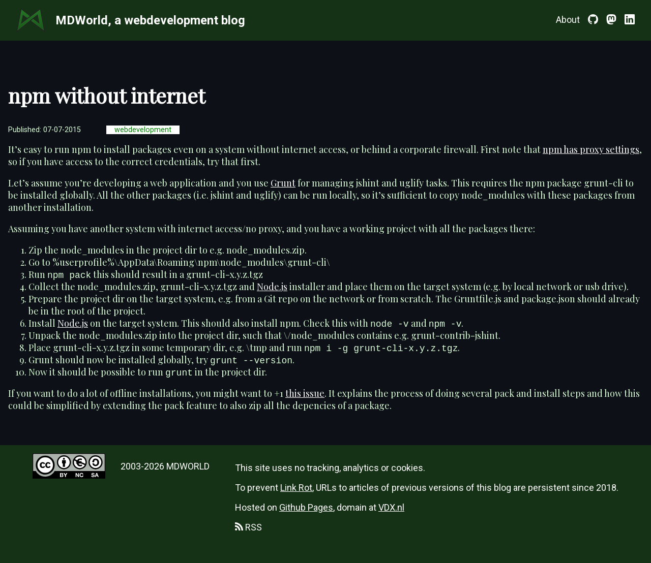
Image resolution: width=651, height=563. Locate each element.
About (568, 19)
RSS (248, 527)
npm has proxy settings (591, 149)
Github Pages (306, 507)
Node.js (272, 286)
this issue (304, 393)
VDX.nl (391, 507)
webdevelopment (142, 130)
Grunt (283, 183)
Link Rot (296, 487)
